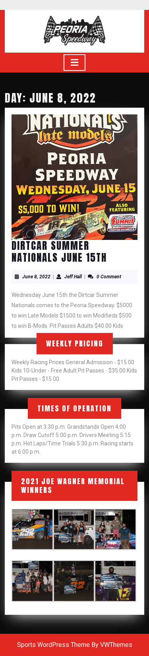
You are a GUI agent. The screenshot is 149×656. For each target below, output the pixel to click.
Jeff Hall (73, 277)
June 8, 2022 (36, 277)
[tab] (74, 62)
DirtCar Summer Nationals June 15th (59, 251)
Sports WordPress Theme (53, 644)
